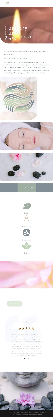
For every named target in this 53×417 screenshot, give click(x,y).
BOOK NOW (14, 303)
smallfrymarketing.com (35, 414)
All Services (27, 187)
